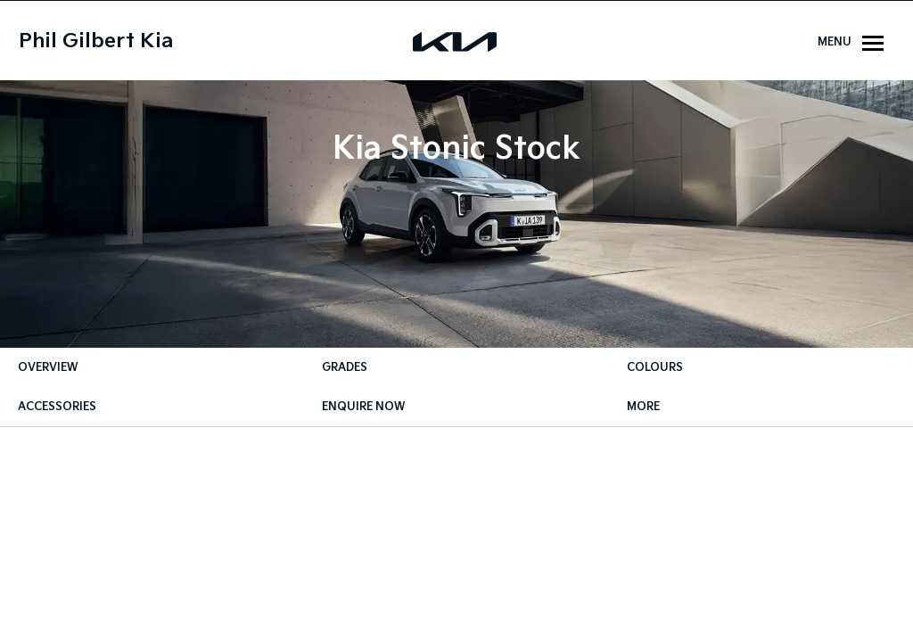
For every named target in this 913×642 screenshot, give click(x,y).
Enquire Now (363, 407)
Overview (48, 367)
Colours (655, 367)
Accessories (57, 407)
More (643, 407)
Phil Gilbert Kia (96, 41)
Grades (344, 367)
